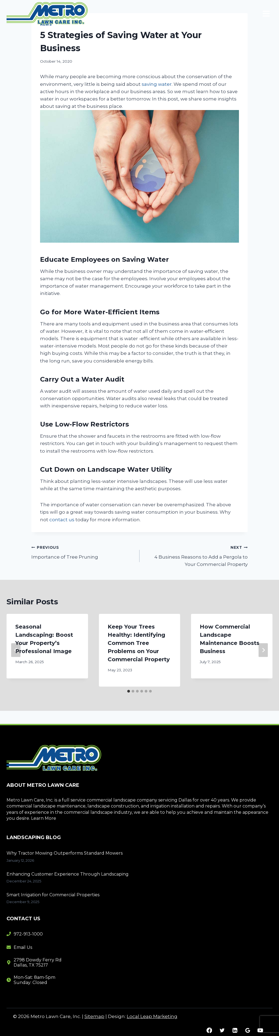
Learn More (43, 818)
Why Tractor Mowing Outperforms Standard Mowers (65, 853)
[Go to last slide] (15, 650)
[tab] (128, 691)
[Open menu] (266, 13)
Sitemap (94, 1016)
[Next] (263, 650)
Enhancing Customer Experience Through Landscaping (68, 874)
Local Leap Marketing (152, 1016)
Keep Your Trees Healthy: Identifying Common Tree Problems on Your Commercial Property (139, 643)
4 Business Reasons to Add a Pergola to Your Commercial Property (196, 555)
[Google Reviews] (247, 1030)
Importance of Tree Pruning (83, 552)
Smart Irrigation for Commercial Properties (53, 894)
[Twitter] (222, 1030)
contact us (61, 519)
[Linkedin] (234, 1030)
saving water (157, 84)
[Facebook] (209, 1030)
